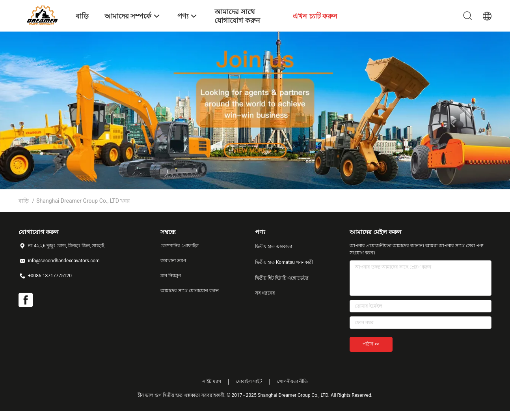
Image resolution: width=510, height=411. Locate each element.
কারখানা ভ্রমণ (173, 260)
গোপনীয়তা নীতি (292, 381)
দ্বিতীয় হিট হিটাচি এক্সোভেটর (282, 278)
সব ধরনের (265, 293)
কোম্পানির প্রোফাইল (179, 245)
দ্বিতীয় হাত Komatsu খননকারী (284, 262)
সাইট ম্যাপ (211, 381)
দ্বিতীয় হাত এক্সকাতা (273, 246)
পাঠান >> (371, 344)
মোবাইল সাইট (249, 381)
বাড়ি (24, 201)
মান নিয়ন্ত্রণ (170, 275)
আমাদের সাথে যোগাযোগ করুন (189, 290)
